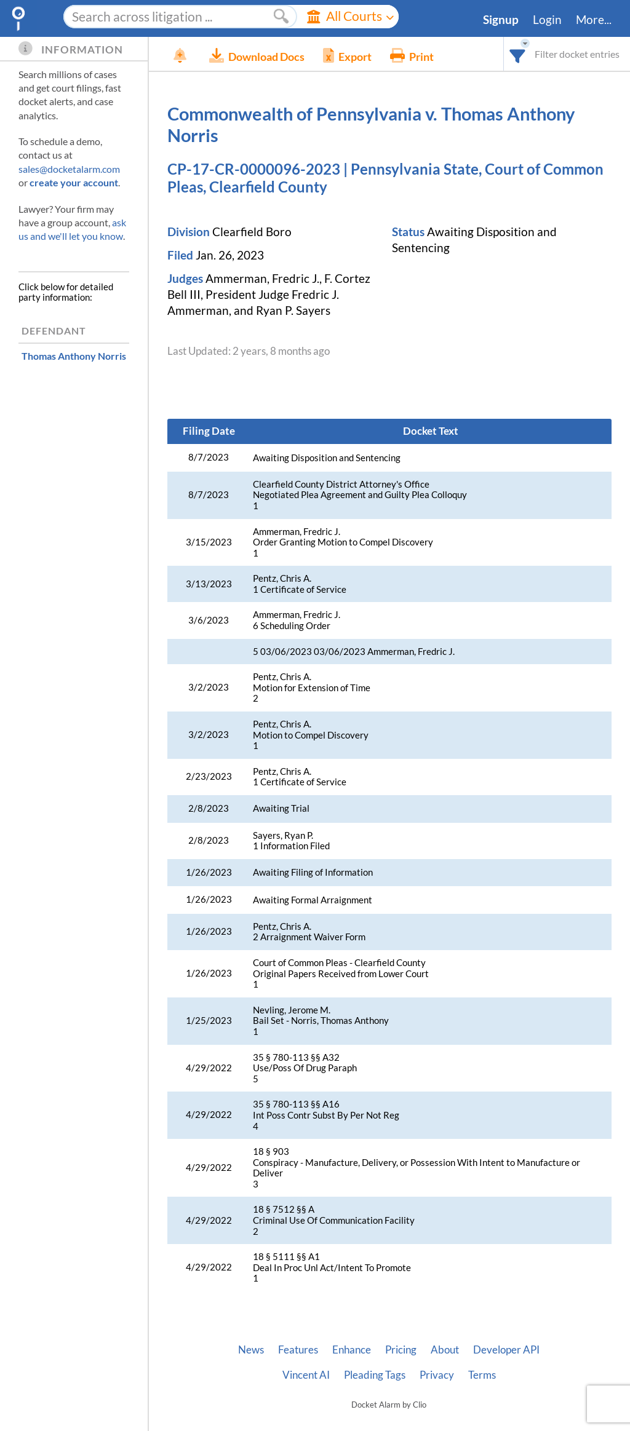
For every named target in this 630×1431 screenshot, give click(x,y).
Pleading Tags (374, 1375)
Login (547, 19)
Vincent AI (306, 1375)
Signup (501, 19)
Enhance (351, 1350)
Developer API (506, 1350)
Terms (482, 1375)
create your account (74, 182)
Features (298, 1350)
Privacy (437, 1375)
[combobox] (517, 54)
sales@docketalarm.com (69, 169)
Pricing (401, 1350)
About (445, 1350)
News (251, 1350)
